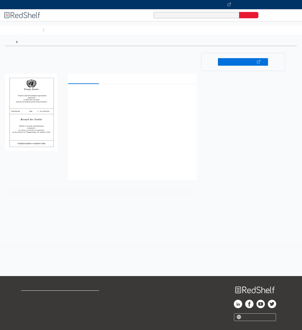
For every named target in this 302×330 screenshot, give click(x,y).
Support (27, 302)
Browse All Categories (22, 30)
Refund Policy (84, 302)
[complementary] (151, 257)
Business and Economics (162, 30)
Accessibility (83, 309)
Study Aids (57, 30)
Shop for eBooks (34, 296)
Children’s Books (278, 30)
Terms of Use (84, 296)
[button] (133, 93)
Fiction (237, 30)
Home (9, 42)
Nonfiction (254, 30)
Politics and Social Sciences (207, 30)
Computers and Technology (120, 30)
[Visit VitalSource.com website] (151, 4)
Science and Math (82, 30)
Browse (26, 42)
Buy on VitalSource (243, 62)
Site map (28, 316)
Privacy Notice (32, 309)
